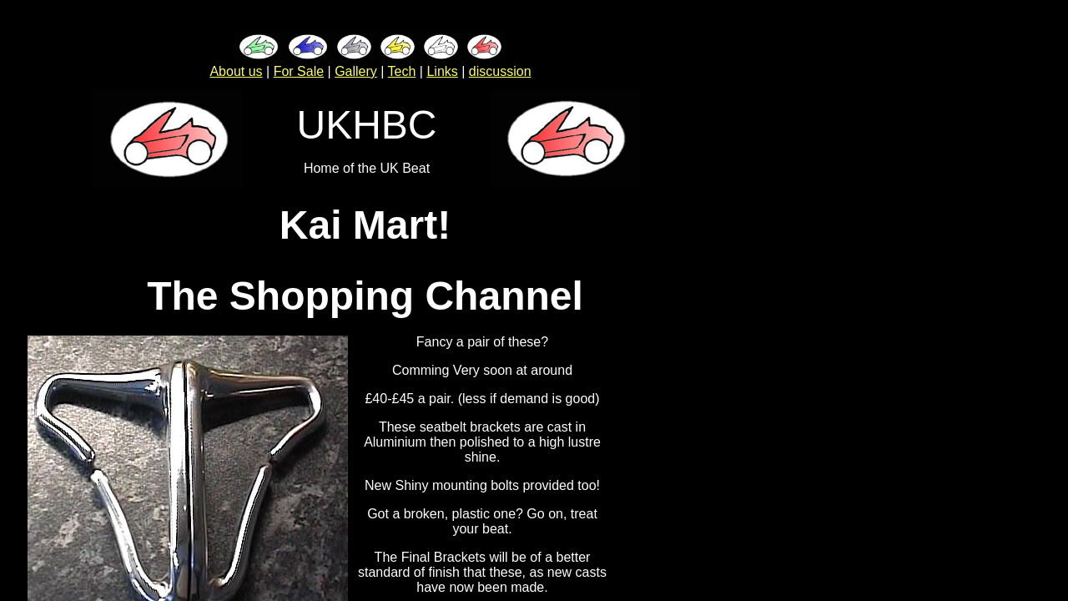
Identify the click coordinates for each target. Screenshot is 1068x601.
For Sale (299, 71)
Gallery (356, 71)
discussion (500, 71)
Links (441, 71)
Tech (402, 71)
